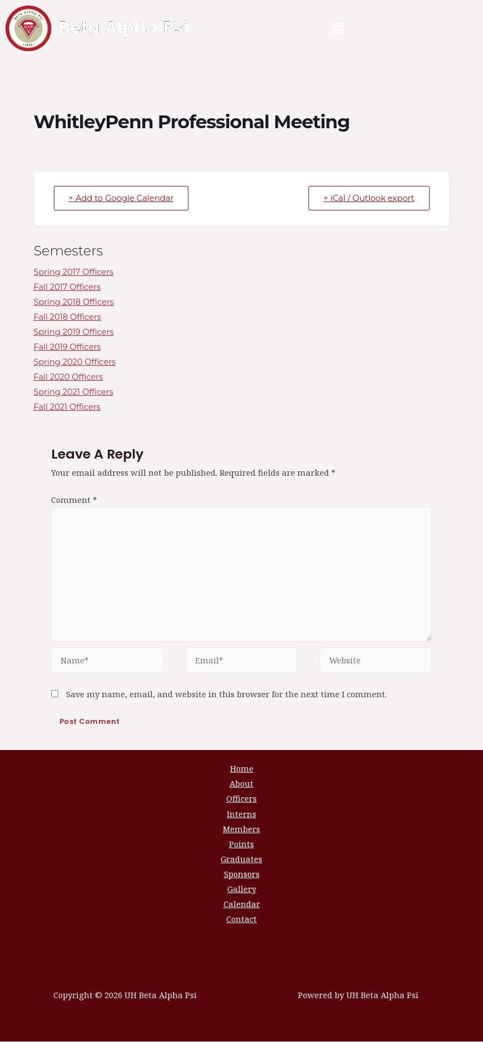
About (241, 783)
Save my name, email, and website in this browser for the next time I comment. (226, 693)
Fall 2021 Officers (67, 407)
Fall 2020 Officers (68, 377)
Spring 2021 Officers (73, 392)
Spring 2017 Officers (74, 272)
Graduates (241, 859)
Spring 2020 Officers (75, 363)
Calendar (241, 904)
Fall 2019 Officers (67, 348)
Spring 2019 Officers (74, 333)
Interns (241, 813)
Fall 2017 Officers (67, 287)
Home (241, 768)
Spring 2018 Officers (74, 302)
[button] (337, 28)
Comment (74, 499)
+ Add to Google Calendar (123, 198)
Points (241, 843)
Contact (241, 919)
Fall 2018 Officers (67, 317)
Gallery (241, 889)
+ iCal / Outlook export (367, 198)
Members (241, 828)
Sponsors (242, 874)
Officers (241, 798)
